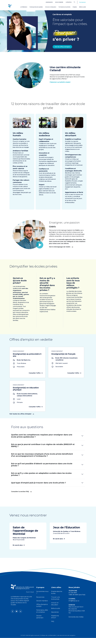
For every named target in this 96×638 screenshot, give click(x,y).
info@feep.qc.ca (74, 601)
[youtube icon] (17, 611)
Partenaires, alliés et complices (42, 611)
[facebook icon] (13, 611)
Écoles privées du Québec (36, 7)
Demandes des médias (76, 617)
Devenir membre (42, 601)
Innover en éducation (50, 7)
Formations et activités (64, 7)
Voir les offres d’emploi (62, 47)
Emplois (75, 7)
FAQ (52, 621)
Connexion (82, 2)
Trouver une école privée (55, 598)
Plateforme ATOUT (55, 617)
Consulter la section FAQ (21, 491)
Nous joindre (59, 2)
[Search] (75, 2)
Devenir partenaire (39, 617)
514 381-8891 (73, 592)
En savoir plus (18, 545)
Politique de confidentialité (48, 635)
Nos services (40, 597)
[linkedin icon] (20, 611)
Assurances (49, 2)
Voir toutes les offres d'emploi (21, 414)
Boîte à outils (82, 7)
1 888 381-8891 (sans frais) (77, 594)
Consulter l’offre (35, 373)
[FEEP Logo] (10, 6)
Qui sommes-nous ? (42, 592)
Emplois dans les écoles (56, 592)
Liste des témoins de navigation (66, 635)
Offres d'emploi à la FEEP (42, 605)
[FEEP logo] (22, 588)
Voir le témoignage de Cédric (69, 247)
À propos (68, 2)
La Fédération (23, 7)
